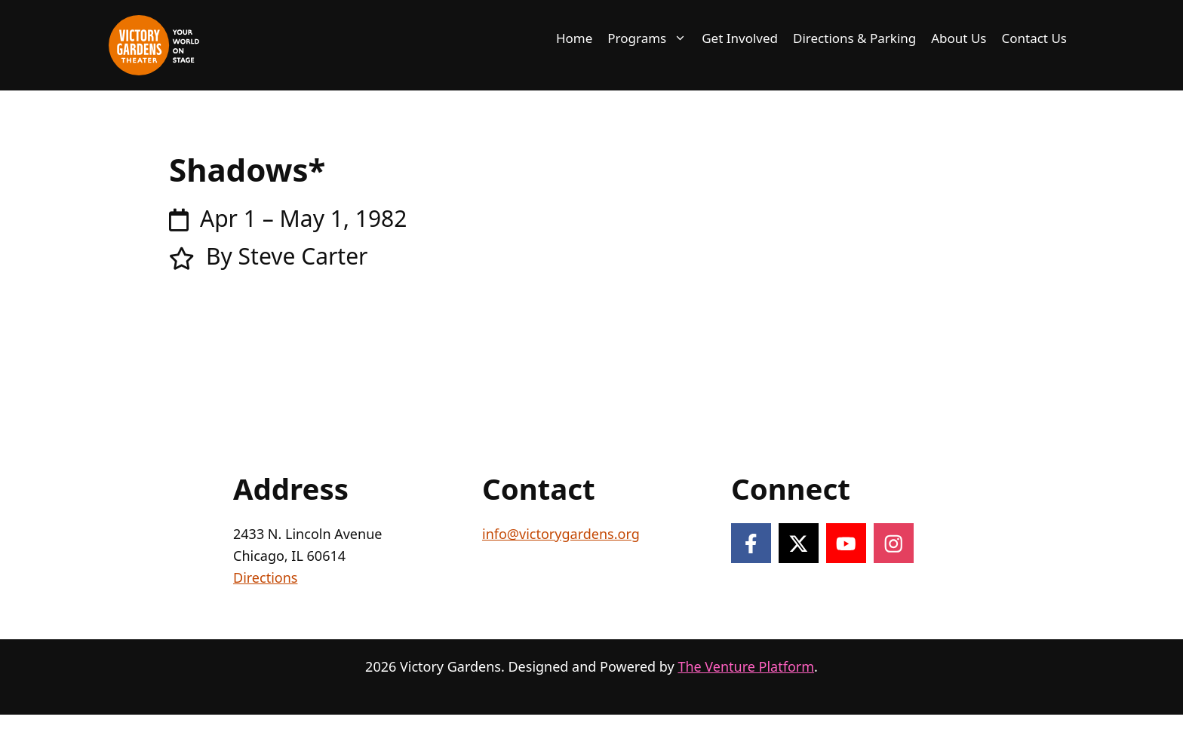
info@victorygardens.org (561, 534)
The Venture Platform (746, 666)
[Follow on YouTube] (846, 543)
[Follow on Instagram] (894, 543)
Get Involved (740, 38)
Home (574, 38)
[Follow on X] (799, 543)
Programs (650, 38)
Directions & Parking (854, 38)
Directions (265, 577)
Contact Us (1035, 38)
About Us (958, 38)
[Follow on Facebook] (751, 543)
